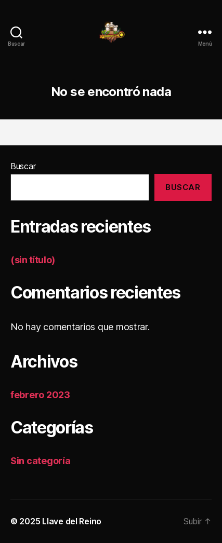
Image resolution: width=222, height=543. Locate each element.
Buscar (22, 166)
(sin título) (32, 259)
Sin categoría (40, 460)
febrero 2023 (40, 394)
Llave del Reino (71, 521)
